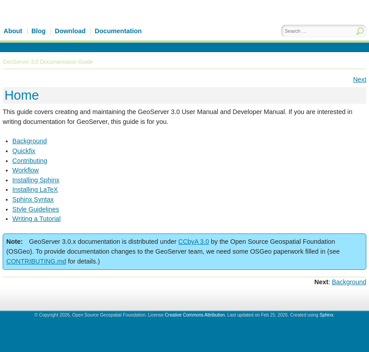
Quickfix (24, 150)
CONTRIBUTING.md (36, 261)
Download (70, 31)
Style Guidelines (36, 209)
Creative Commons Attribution (195, 314)
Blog (38, 31)
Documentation (118, 31)
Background (30, 141)
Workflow (26, 170)
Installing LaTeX (35, 189)
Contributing (30, 160)
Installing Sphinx (36, 180)
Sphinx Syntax (33, 199)
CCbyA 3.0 (193, 241)
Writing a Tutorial (37, 218)
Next (359, 79)
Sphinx (327, 314)
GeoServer (79, 25)
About (13, 31)
